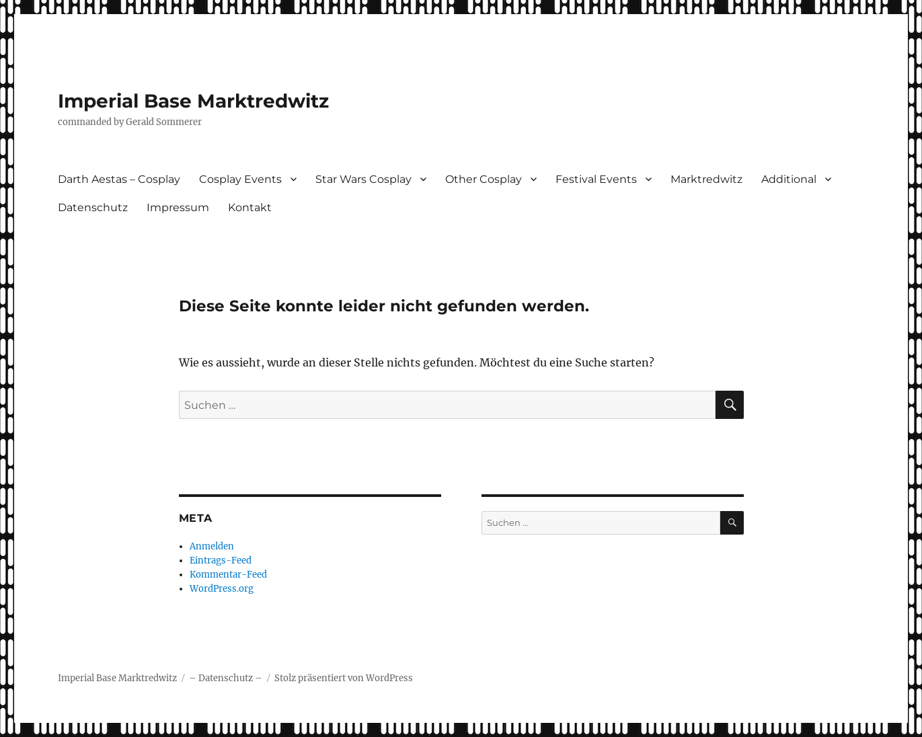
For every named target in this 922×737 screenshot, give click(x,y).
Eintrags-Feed (221, 560)
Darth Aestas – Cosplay (119, 179)
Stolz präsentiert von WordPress (343, 678)
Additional (788, 179)
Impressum (178, 207)
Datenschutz (93, 207)
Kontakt (250, 207)
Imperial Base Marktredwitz (193, 100)
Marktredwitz (706, 179)
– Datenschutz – (225, 678)
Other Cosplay (483, 179)
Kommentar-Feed (228, 574)
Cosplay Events (240, 179)
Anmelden (212, 546)
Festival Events (596, 179)
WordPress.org (222, 588)
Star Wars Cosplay (363, 179)
